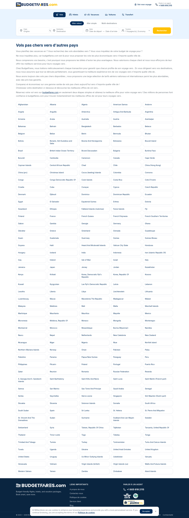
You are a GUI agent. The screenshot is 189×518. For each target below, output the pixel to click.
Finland (21, 216)
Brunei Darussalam (89, 151)
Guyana (21, 245)
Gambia (53, 223)
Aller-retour (77, 23)
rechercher (162, 30)
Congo (21, 180)
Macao (52, 299)
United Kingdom (151, 449)
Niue (115, 342)
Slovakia (21, 403)
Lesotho (21, 291)
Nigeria (84, 342)
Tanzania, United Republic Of (157, 427)
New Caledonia (119, 335)
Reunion (53, 372)
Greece (53, 231)
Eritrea (116, 202)
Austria (116, 119)
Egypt (20, 202)
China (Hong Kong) (153, 165)
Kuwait (21, 284)
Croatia (21, 187)
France (52, 216)
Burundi (21, 158)
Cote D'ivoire (150, 180)
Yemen (52, 471)
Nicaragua (22, 342)
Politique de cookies (78, 497)
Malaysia (21, 306)
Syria (52, 427)
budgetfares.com (50, 92)
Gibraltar (21, 231)
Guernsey (86, 238)
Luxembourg (23, 299)
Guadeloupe (150, 231)
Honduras (149, 245)
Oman (84, 350)
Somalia (116, 403)
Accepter (146, 511)
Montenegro (150, 321)
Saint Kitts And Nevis (90, 379)
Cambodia (54, 158)
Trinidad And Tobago (26, 442)
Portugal (116, 364)
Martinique (22, 313)
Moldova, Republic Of (59, 321)
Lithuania (149, 291)
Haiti (52, 245)
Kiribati (53, 274)
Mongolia (117, 321)
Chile (115, 165)
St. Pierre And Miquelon (155, 410)
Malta (115, 306)
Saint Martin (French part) (155, 379)
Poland (84, 364)
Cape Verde (150, 158)
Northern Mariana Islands (28, 350)
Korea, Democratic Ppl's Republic (92, 275)
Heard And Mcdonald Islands (94, 245)
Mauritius (85, 313)
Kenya (20, 274)
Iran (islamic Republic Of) (155, 253)
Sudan (52, 418)
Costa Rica (117, 180)
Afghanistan (23, 104)
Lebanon (148, 284)
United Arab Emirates (122, 449)
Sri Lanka (85, 410)
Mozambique (87, 328)
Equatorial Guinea (89, 202)
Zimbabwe (117, 471)
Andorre (148, 104)
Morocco (53, 328)
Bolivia (21, 141)
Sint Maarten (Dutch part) (155, 396)
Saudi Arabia (118, 389)
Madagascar (118, 299)
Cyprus (116, 187)
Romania (85, 372)
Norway (53, 350)
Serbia (20, 396)
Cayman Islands (24, 165)
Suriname (85, 418)
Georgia (85, 223)
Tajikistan (117, 427)
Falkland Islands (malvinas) (93, 209)
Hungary (21, 253)
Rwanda (148, 372)
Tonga (147, 435)
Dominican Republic (121, 194)
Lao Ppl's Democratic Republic (94, 284)
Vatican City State (120, 245)
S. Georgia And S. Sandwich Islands (29, 380)
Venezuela (22, 464)
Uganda (53, 449)
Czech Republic (151, 187)
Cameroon (86, 158)
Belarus (148, 126)
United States (23, 457)
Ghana (147, 223)
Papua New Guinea (89, 357)
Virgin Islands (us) (120, 464)
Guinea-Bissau (151, 238)
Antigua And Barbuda (122, 112)
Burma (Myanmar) (120, 328)
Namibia (148, 328)
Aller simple (92, 23)
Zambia (85, 471)
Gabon (21, 223)
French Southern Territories (156, 216)
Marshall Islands (151, 306)
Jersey (84, 267)
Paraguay (117, 357)
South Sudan (23, 410)
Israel (115, 260)
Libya (84, 291)
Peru (147, 357)
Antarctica (86, 112)
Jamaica (21, 267)
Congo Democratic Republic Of (63, 180)
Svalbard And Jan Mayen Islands (123, 419)
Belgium (21, 134)
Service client (75, 501)
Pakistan (116, 350)
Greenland (86, 231)
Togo (84, 435)
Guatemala (54, 238)
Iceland (53, 253)
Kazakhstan (150, 267)
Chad (84, 165)
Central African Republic (60, 165)
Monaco (85, 321)
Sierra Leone (87, 396)
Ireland (52, 260)
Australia (85, 119)
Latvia (115, 284)
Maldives (53, 306)
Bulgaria (116, 151)
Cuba (52, 187)
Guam (20, 238)
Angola (21, 112)
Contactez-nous (76, 493)
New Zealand (150, 335)
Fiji (146, 209)
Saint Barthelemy (57, 379)
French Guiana (88, 216)
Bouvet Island (150, 141)
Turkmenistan (119, 442)
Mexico (148, 313)
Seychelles (54, 396)
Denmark (22, 194)
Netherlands (87, 335)
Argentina (149, 112)
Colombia (117, 172)
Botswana (117, 141)
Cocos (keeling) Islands (91, 172)
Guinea (116, 238)
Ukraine (85, 449)
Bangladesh (86, 126)
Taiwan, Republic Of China (92, 427)
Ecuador (148, 194)
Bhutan (148, 134)
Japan (52, 267)
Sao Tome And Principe (91, 389)
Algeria (84, 104)
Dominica (85, 194)
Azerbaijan (149, 119)
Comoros (149, 172)
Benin (84, 134)
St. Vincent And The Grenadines (26, 419)
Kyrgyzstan (54, 284)
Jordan (116, 267)
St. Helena (117, 410)
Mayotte (116, 313)
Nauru (20, 335)
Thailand (21, 435)
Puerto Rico (150, 364)
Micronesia (22, 321)
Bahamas (22, 126)
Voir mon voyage (143, 4)
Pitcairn (53, 364)
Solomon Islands (88, 403)
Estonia (148, 202)
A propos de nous (77, 489)
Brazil (20, 151)
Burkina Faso (150, 151)
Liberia (52, 291)
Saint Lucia (117, 379)
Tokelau (116, 435)
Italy (146, 260)
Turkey (84, 442)
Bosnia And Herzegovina (92, 141)
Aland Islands (150, 471)
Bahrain (53, 126)
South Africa (150, 403)
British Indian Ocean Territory (62, 151)
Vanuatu (148, 457)
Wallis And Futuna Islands (155, 464)
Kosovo (148, 274)
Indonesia (117, 253)
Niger (52, 342)
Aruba (52, 119)
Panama (53, 357)
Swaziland (22, 209)
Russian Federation (121, 372)
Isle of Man (86, 260)
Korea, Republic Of (121, 274)
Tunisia (53, 442)
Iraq (19, 260)
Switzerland (23, 427)
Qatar (20, 372)
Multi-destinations (109, 23)
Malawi (148, 299)
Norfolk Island (151, 342)
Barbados (117, 126)
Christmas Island (57, 172)
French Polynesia (120, 216)
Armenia (21, 119)
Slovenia (53, 403)
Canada (116, 158)
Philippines (22, 364)
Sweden (148, 418)
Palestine (22, 357)
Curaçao (85, 187)
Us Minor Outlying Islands (92, 457)
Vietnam (53, 464)
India (84, 253)
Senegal (148, 389)
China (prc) (22, 172)
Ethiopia (53, 209)
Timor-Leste (55, 435)
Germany (117, 223)
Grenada (116, 231)
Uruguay (53, 457)
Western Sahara (24, 471)
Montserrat (22, 328)
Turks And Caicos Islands (155, 442)
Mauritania (54, 313)
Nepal (52, 335)
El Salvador (54, 202)
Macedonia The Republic (92, 299)
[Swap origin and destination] (50, 31)
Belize (52, 134)
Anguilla (53, 112)
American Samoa (120, 104)
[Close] (156, 511)
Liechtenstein (118, 291)
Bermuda (117, 134)
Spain (52, 410)
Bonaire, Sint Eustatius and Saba (61, 142)
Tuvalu (21, 449)
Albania (53, 104)
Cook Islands (87, 180)
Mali (83, 306)
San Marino (54, 389)
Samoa (21, 389)
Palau (147, 350)
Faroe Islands (118, 209)
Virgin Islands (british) (91, 464)
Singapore (117, 396)
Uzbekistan (118, 457)
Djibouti (53, 194)
